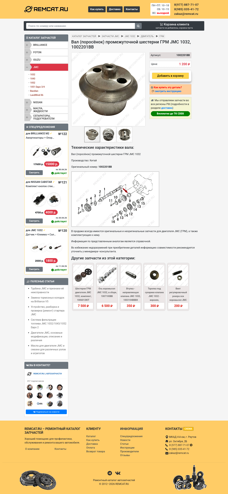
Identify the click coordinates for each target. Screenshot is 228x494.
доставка (166, 107)
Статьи (124, 443)
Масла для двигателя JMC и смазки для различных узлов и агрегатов (48, 349)
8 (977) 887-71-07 (181, 445)
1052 (32, 82)
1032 (32, 74)
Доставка (114, 9)
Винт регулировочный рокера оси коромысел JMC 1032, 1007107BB (178, 296)
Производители (129, 451)
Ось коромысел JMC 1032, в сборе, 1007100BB (107, 292)
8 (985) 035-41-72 (179, 449)
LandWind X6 (36, 95)
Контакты (132, 9)
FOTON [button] (37, 52)
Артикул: (155, 55)
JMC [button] (35, 67)
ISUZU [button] (36, 59)
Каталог (91, 436)
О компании (32, 448)
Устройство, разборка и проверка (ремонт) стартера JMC (47, 310)
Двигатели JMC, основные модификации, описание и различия (46, 336)
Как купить (97, 9)
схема (188, 429)
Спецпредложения (131, 436)
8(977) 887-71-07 (186, 4)
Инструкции (127, 447)
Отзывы (125, 455)
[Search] (80, 26)
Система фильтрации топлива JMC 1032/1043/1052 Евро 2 (48, 323)
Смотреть (34, 172)
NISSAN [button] (37, 102)
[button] (142, 89)
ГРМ (161, 36)
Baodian (34, 91)
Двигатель (147, 36)
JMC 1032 (130, 36)
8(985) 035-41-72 (186, 9)
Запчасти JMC (110, 36)
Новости (125, 440)
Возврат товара (95, 451)
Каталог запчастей (84, 36)
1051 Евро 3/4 (37, 87)
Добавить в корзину (170, 75)
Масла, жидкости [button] (40, 110)
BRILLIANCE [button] (40, 44)
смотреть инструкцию (168, 91)
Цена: (154, 64)
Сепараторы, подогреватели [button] (43, 117)
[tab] (46, 45)
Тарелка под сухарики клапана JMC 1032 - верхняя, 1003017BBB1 (154, 296)
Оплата (90, 447)
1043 (32, 78)
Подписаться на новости (46, 412)
